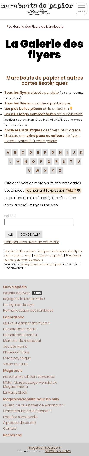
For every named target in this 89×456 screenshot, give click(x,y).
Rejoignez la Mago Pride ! (24, 298)
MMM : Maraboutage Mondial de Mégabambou (30, 384)
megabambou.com (44, 447)
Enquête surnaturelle (20, 416)
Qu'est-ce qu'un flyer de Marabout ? (33, 405)
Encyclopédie (15, 286)
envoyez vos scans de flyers (41, 264)
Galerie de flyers (22, 292)
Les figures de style (19, 304)
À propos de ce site (19, 422)
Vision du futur (15, 363)
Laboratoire (13, 317)
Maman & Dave (58, 450)
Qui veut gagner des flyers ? (26, 323)
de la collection (38, 108)
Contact (10, 428)
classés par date (31, 92)
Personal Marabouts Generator (29, 376)
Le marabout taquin (20, 329)
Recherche (12, 435)
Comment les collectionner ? (27, 411)
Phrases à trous (16, 352)
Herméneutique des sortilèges (28, 310)
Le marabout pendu (20, 334)
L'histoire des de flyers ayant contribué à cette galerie (42, 138)
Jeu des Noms (15, 346)
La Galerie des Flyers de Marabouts (36, 26)
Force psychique (17, 358)
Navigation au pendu (48, 255)
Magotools (12, 370)
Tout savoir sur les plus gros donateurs (42, 257)
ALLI (10, 234)
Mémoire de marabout (22, 340)
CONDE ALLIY (30, 234)
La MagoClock (15, 392)
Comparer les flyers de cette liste (31, 242)
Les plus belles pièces (20, 251)
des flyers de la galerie (42, 130)
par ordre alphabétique (37, 103)
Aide (28, 255)
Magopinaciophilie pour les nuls (31, 399)
